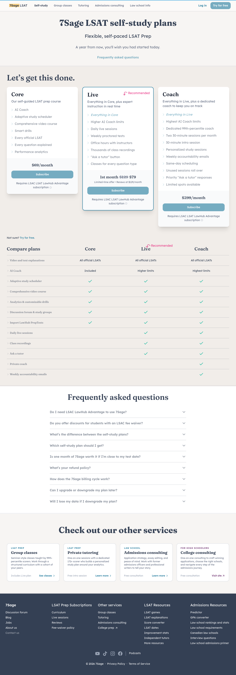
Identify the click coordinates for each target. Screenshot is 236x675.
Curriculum (59, 612)
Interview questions (203, 638)
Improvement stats (156, 633)
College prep (108, 627)
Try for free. (27, 237)
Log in (202, 5)
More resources (154, 643)
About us (11, 627)
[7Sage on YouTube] (97, 653)
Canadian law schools (204, 633)
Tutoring (103, 617)
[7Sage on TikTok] (105, 653)
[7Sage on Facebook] (120, 653)
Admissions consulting (112, 622)
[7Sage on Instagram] (112, 653)
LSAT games (152, 612)
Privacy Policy (116, 664)
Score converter (154, 622)
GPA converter (199, 617)
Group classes (107, 612)
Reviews (57, 622)
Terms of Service (139, 664)
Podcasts (135, 653)
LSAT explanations (156, 617)
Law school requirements (206, 627)
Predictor (196, 612)
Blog (8, 617)
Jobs (8, 622)
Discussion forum (16, 612)
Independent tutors (156, 638)
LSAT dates (151, 627)
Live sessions (60, 617)
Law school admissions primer (209, 643)
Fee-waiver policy (63, 627)
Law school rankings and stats (209, 622)
